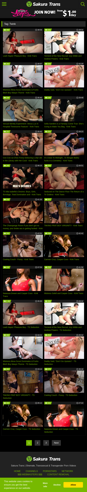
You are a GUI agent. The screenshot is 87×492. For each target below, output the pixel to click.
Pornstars (50, 471)
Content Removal (58, 474)
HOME (17, 471)
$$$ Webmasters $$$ (30, 474)
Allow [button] (73, 485)
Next (56, 443)
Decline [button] (57, 485)
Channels (32, 471)
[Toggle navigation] (4, 4)
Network (67, 471)
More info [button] (45, 485)
